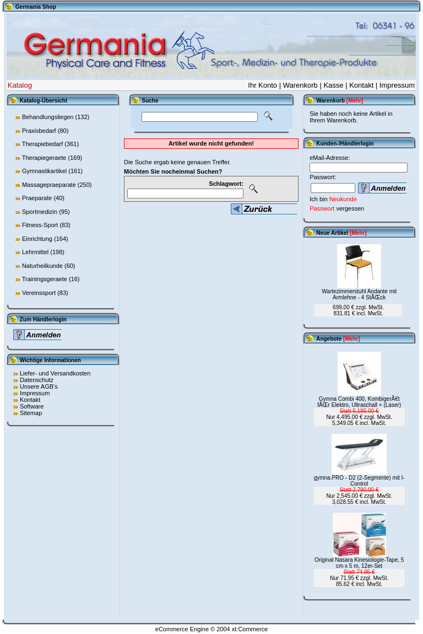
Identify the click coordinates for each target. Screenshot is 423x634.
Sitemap (31, 413)
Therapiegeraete (44, 157)
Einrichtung (37, 238)
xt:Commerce (250, 629)
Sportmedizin (39, 211)
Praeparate (37, 198)
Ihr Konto (262, 85)
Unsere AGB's (39, 386)
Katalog (20, 85)
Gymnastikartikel (44, 171)
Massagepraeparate (49, 184)
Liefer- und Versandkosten (55, 373)
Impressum (397, 85)
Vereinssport (39, 292)
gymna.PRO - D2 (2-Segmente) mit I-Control (359, 481)
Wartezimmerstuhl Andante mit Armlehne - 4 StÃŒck (359, 294)
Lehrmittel (35, 252)
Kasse (333, 85)
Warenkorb (300, 85)
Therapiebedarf (42, 144)
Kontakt (361, 85)
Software (32, 406)
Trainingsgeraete (44, 279)
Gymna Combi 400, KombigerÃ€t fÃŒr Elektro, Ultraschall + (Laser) (359, 402)
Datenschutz (36, 380)
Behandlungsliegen (48, 117)
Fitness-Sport (40, 225)
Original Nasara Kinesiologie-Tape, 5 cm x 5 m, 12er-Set (359, 563)
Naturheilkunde (42, 265)
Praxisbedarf (39, 130)
